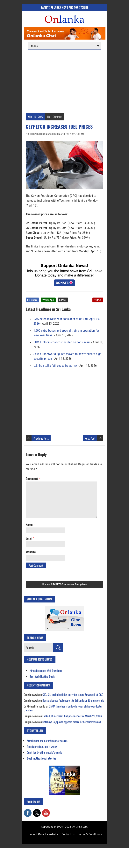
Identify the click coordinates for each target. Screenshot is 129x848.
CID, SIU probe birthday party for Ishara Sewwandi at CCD (72, 694)
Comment (57, 117)
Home (45, 584)
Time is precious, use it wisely (42, 746)
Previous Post (41, 438)
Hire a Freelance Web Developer (46, 670)
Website (31, 551)
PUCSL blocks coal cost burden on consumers (61, 342)
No (48, 117)
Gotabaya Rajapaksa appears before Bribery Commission (71, 722)
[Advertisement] (64, 81)
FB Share (32, 300)
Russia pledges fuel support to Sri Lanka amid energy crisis (73, 700)
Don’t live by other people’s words (44, 752)
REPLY (98, 300)
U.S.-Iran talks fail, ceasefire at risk (55, 365)
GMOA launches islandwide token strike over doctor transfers (63, 708)
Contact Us (68, 834)
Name (30, 524)
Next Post (90, 438)
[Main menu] (64, 46)
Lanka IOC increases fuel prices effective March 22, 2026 (72, 716)
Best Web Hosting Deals (42, 676)
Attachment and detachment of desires (47, 740)
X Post (62, 300)
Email (30, 538)
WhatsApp (48, 300)
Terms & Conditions (90, 834)
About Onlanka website (44, 834)
